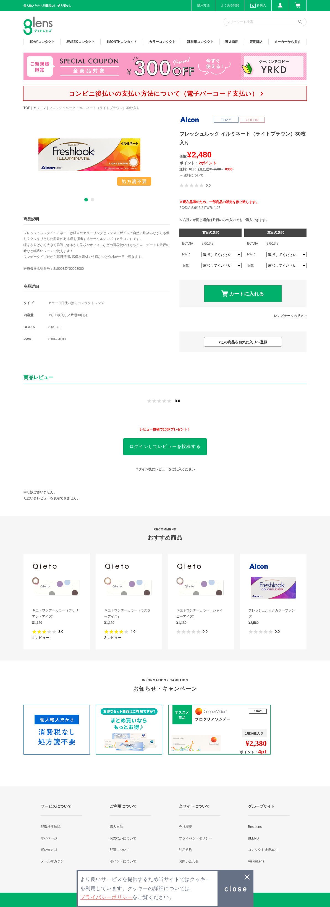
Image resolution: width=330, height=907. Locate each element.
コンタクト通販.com (263, 850)
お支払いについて (123, 838)
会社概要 (185, 827)
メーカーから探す (287, 42)
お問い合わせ (189, 861)
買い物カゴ (49, 850)
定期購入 (256, 42)
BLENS (253, 838)
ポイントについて (123, 861)
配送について (120, 850)
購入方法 (203, 5)
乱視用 (200, 42)
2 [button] (92, 199)
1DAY (42, 42)
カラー (162, 42)
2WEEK (80, 42)
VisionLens (256, 861)
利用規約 (185, 850)
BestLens (255, 827)
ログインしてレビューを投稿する (165, 446)
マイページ (49, 838)
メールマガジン (52, 861)
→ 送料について (191, 175)
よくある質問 (230, 5)
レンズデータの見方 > (290, 316)
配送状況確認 (51, 827)
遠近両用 (231, 42)
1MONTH (121, 42)
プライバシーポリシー (195, 838)
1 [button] (86, 199)
